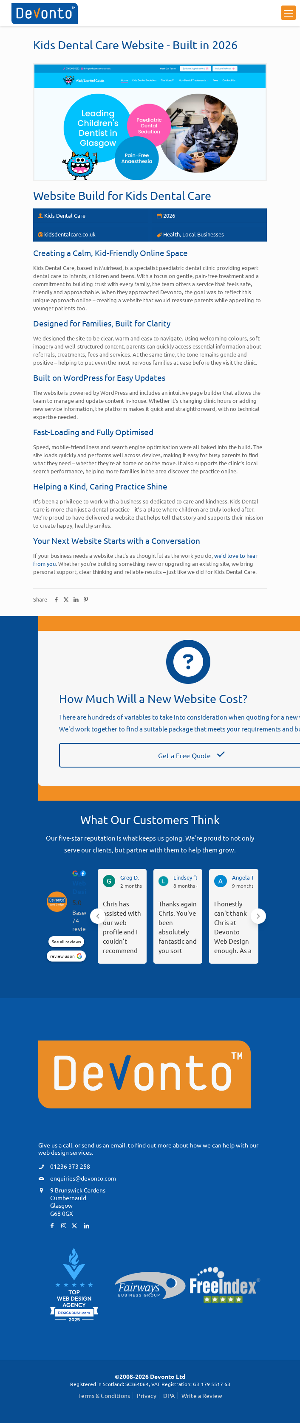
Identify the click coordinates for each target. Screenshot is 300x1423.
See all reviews (66, 941)
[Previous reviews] (97, 915)
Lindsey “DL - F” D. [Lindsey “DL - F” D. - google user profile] (195, 877)
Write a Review (201, 1395)
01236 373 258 (70, 1166)
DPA (169, 1395)
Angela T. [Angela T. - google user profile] (243, 877)
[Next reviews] (258, 915)
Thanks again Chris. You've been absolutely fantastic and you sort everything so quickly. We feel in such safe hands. (177, 927)
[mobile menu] (288, 13)
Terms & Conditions (104, 1395)
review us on (62, 956)
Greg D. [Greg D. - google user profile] (129, 877)
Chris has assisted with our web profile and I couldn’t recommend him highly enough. (122, 927)
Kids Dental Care (168, 195)
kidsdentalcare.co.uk (70, 233)
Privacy (146, 1395)
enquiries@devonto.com (83, 1177)
